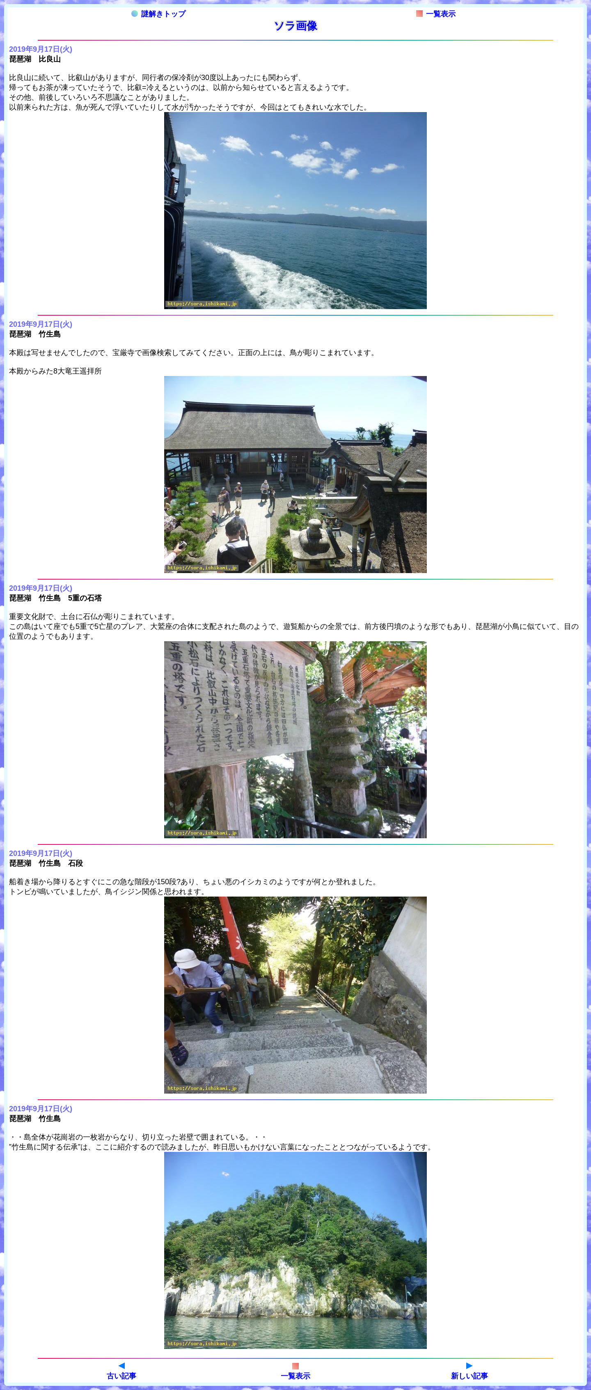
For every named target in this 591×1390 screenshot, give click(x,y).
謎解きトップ (158, 14)
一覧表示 (436, 14)
